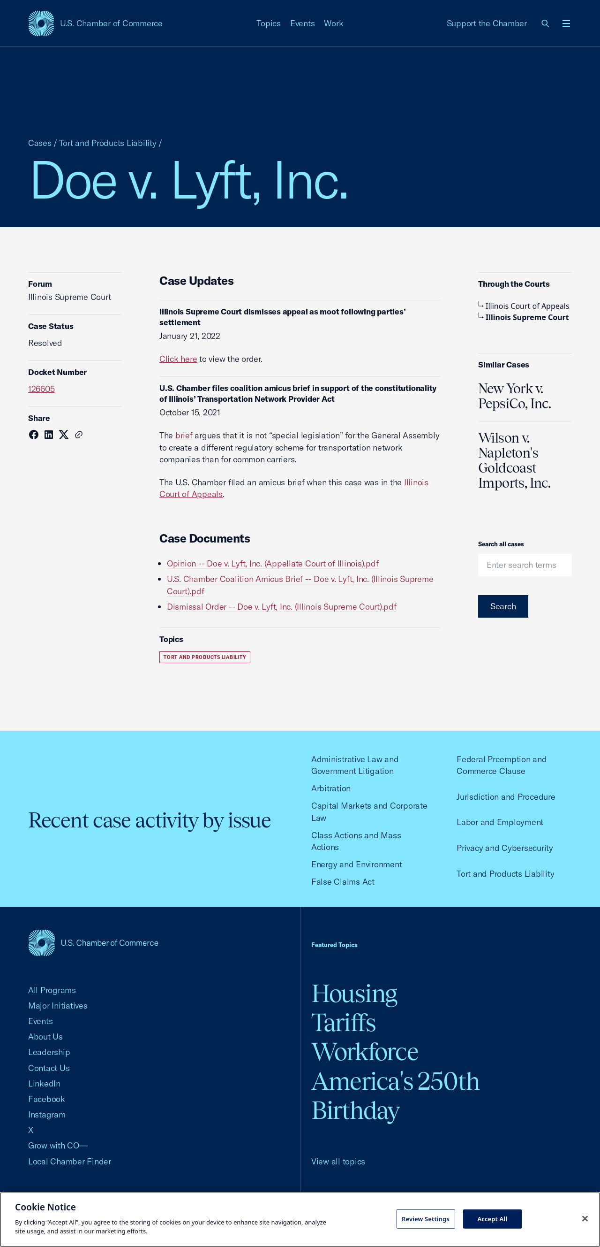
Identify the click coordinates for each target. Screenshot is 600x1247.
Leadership (49, 1052)
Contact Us (48, 1068)
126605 (41, 388)
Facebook (46, 1099)
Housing (354, 993)
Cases (40, 143)
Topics (268, 23)
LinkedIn (44, 1083)
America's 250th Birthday (395, 1096)
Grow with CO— (58, 1145)
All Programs (52, 990)
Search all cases (501, 544)
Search (503, 606)
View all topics (338, 1161)
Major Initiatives (58, 1005)
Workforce (364, 1051)
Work (333, 23)
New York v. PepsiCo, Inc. (514, 396)
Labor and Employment (500, 822)
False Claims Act (343, 881)
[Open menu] (566, 23)
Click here (178, 358)
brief (184, 435)
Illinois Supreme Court (523, 317)
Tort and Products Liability (108, 143)
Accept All (492, 1218)
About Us (45, 1036)
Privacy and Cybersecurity (505, 847)
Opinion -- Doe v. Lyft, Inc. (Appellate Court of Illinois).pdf (272, 563)
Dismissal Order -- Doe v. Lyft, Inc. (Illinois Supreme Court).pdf (282, 606)
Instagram (47, 1114)
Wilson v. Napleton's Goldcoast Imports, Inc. (514, 460)
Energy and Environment (356, 864)
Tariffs (343, 1022)
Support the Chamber (487, 23)
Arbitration (331, 788)
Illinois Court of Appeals (524, 306)
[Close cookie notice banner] (585, 1218)
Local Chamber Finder (69, 1161)
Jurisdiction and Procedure (506, 796)
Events (302, 23)
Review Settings (426, 1218)
